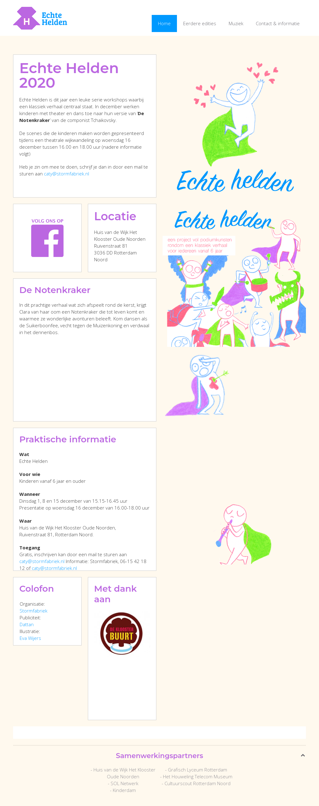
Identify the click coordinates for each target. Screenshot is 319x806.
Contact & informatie (278, 23)
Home (164, 23)
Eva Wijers (30, 638)
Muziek (236, 23)
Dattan (27, 624)
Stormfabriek (33, 611)
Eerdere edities (199, 23)
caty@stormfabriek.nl (66, 173)
